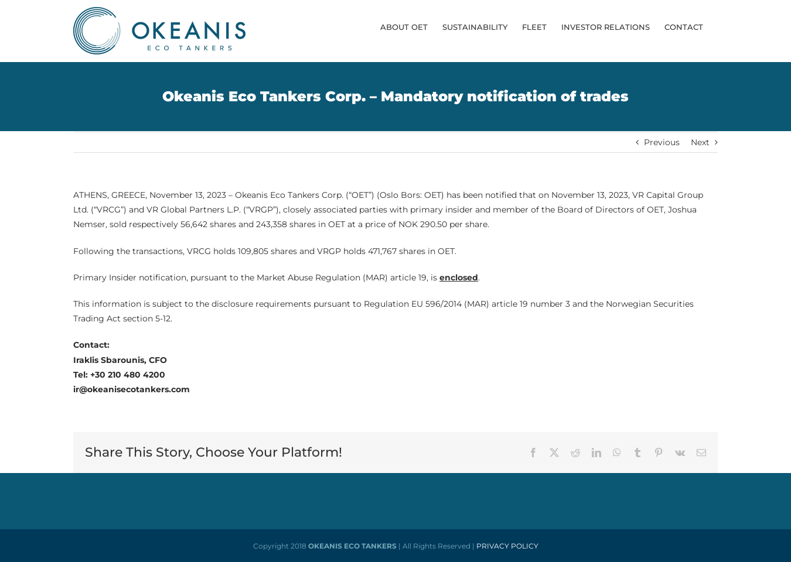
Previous (662, 142)
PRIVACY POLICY (507, 546)
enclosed (458, 277)
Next (700, 142)
